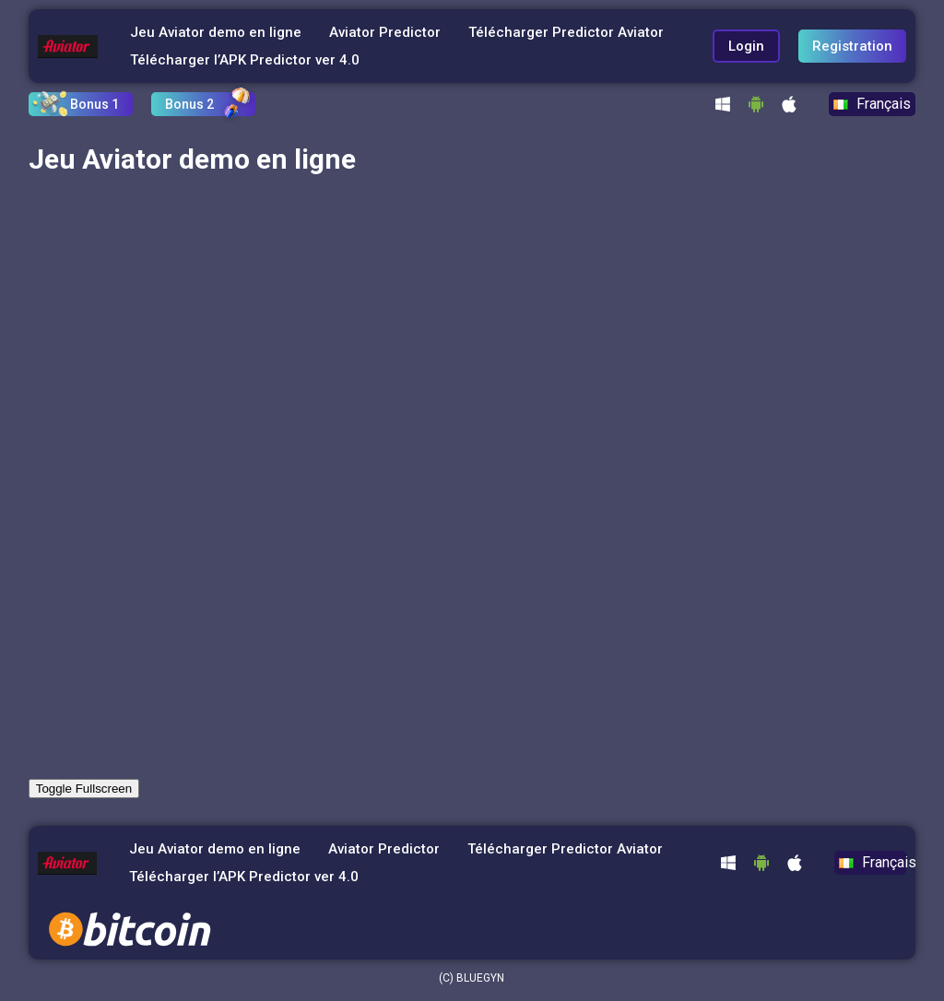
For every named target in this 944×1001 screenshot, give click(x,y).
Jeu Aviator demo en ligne (215, 32)
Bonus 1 (94, 104)
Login (746, 46)
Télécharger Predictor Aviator (566, 32)
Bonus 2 (189, 104)
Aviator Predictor (385, 32)
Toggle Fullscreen (84, 788)
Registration (852, 46)
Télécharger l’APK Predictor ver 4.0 (245, 60)
